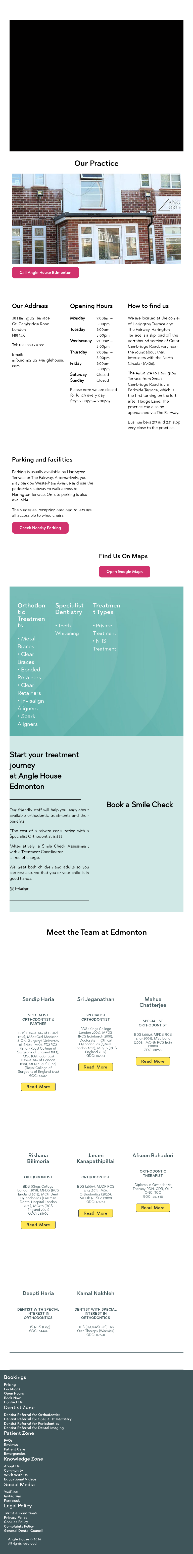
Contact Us (13, 1402)
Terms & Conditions (20, 1513)
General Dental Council (23, 1531)
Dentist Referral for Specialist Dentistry (38, 1419)
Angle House (18, 1539)
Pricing (10, 1384)
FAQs (8, 1440)
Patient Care (14, 1449)
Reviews (11, 1445)
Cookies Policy (16, 1522)
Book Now (12, 1398)
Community (13, 1470)
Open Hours (14, 1393)
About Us (12, 1466)
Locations (12, 1389)
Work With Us (16, 1475)
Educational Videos (20, 1479)
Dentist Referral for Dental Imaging (34, 1428)
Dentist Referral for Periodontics (31, 1423)
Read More (38, 1086)
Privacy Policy (15, 1517)
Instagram (12, 1496)
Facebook (12, 1501)
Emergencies (15, 1453)
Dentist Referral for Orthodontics (32, 1415)
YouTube (11, 1492)
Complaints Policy (19, 1526)
